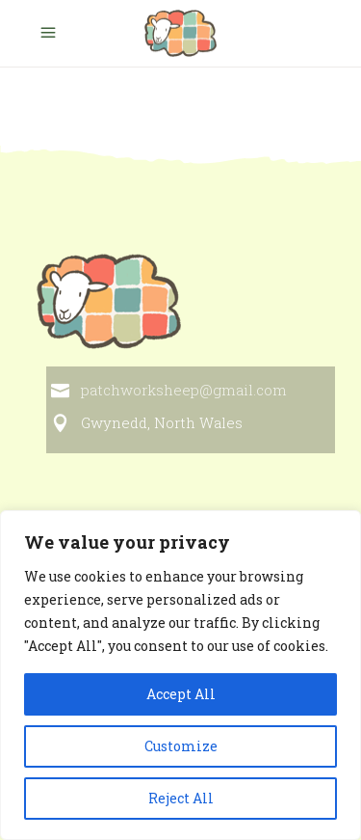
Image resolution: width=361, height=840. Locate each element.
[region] (180, 675)
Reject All (181, 798)
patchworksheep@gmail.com (184, 389)
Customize (181, 746)
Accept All (181, 694)
